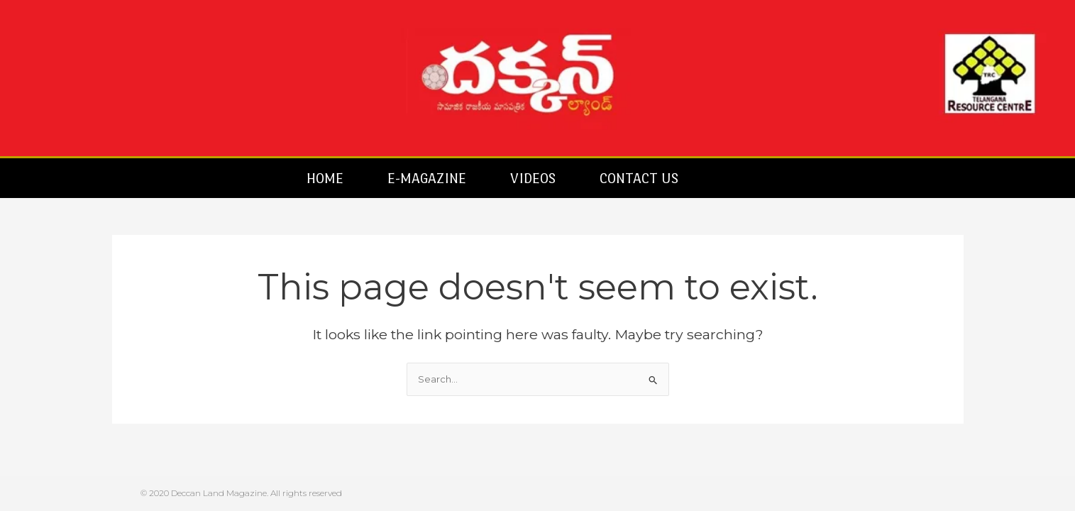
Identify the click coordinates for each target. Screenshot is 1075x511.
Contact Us (639, 178)
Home (325, 178)
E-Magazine (426, 178)
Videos (533, 178)
